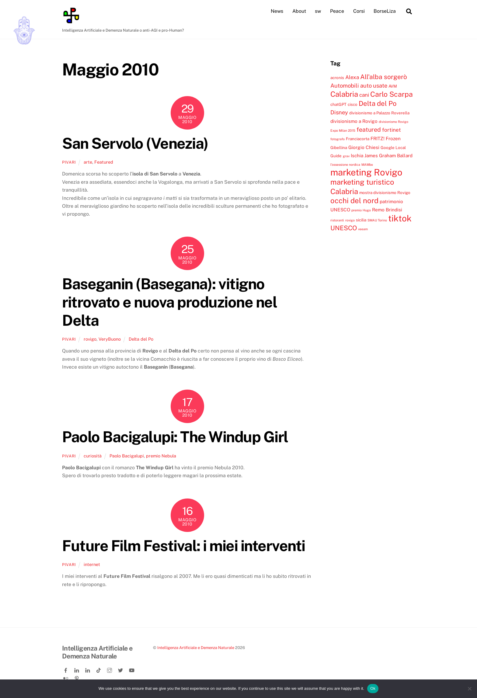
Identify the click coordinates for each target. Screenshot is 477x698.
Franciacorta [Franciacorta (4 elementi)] (357, 138)
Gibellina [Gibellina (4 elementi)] (338, 147)
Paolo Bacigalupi (127, 455)
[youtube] (132, 669)
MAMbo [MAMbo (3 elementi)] (367, 164)
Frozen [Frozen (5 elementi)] (393, 138)
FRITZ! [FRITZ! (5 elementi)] (378, 138)
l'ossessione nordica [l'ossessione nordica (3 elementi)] (345, 164)
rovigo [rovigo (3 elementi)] (350, 220)
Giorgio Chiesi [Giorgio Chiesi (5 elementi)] (363, 147)
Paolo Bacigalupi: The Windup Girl (175, 437)
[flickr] (66, 677)
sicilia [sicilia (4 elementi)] (361, 219)
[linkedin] (77, 669)
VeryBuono (110, 338)
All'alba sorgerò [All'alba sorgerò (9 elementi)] (383, 76)
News (277, 11)
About (299, 11)
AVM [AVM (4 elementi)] (392, 85)
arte (88, 161)
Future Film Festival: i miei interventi (183, 545)
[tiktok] (99, 669)
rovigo (90, 338)
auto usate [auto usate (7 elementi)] (373, 85)
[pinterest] (77, 677)
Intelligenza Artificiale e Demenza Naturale (195, 647)
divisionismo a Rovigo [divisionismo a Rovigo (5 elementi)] (354, 120)
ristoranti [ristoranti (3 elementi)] (337, 220)
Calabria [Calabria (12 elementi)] (344, 94)
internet (92, 564)
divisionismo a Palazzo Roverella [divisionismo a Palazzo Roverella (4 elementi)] (379, 112)
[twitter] (121, 669)
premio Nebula (161, 455)
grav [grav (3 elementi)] (346, 156)
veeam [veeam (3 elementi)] (363, 229)
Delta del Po (141, 338)
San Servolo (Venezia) (135, 143)
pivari (69, 162)
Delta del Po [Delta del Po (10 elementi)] (377, 103)
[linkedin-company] (88, 669)
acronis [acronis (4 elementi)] (337, 77)
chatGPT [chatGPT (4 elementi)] (338, 104)
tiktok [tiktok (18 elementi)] (400, 218)
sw (318, 11)
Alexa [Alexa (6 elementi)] (352, 77)
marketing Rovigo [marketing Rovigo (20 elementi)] (366, 172)
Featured (103, 161)
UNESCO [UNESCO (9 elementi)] (343, 228)
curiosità (93, 455)
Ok (372, 688)
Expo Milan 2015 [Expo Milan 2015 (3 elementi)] (342, 130)
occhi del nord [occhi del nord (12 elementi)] (354, 200)
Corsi (359, 11)
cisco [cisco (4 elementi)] (352, 104)
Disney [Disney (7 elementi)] (339, 112)
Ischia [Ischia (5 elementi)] (357, 155)
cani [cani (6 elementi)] (364, 95)
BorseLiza (385, 11)
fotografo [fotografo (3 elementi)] (337, 139)
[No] (469, 689)
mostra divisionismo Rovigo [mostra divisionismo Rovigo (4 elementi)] (384, 192)
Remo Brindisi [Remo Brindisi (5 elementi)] (387, 209)
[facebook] (66, 669)
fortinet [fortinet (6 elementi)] (391, 130)
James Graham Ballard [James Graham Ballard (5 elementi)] (388, 155)
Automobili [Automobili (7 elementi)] (344, 85)
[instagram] (110, 669)
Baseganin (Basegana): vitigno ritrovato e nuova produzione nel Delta (169, 302)
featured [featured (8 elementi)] (369, 129)
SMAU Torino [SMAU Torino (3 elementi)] (377, 220)
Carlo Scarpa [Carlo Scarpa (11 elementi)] (391, 94)
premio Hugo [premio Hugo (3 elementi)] (361, 210)
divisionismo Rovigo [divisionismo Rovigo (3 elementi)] (393, 121)
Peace (337, 11)
